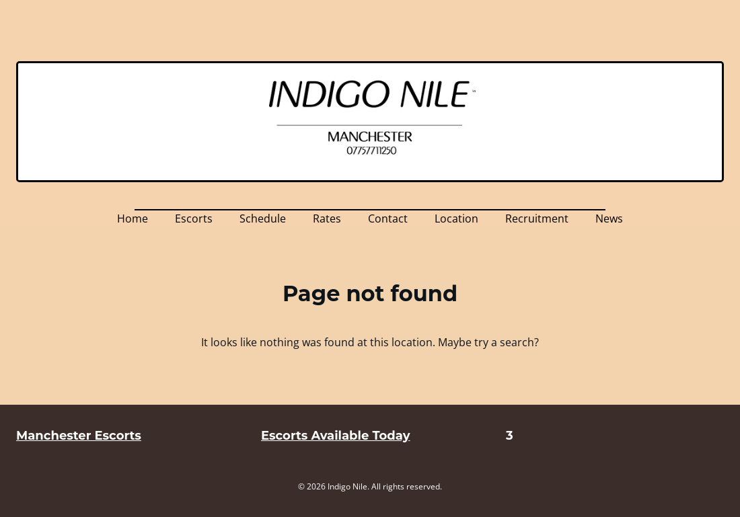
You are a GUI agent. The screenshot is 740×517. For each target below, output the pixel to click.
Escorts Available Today (335, 435)
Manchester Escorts (78, 435)
